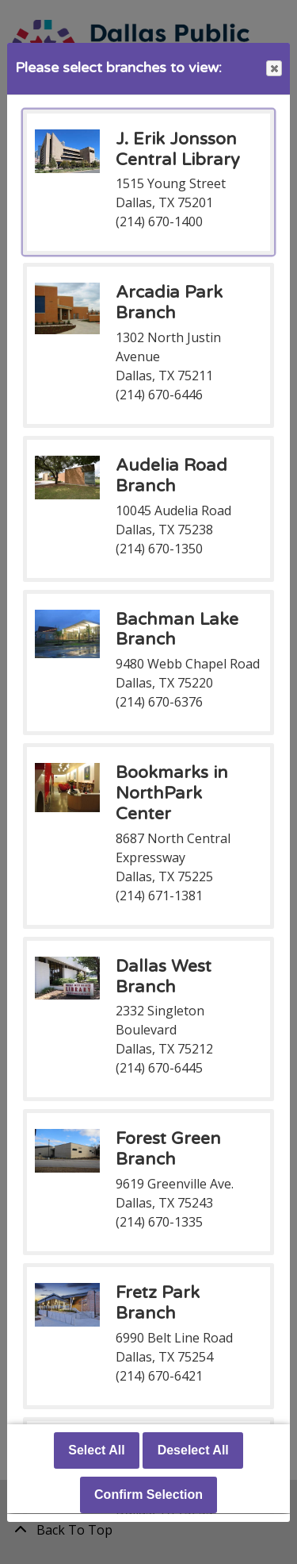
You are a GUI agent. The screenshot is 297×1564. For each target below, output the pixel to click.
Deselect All (193, 1451)
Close (273, 68)
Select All (96, 1451)
